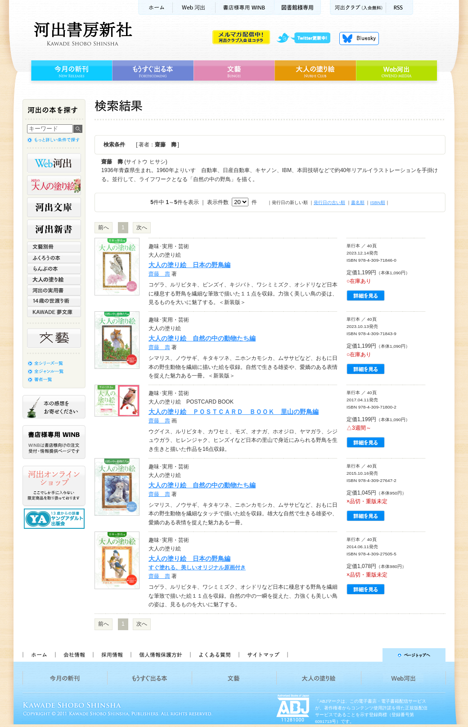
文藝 (234, 70)
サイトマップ (263, 655)
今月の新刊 (70, 70)
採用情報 (111, 655)
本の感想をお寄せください (54, 406)
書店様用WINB (245, 7)
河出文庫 (54, 207)
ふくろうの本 (54, 257)
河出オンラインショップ (54, 486)
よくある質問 (214, 655)
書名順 (357, 202)
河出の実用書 (54, 290)
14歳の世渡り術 (54, 300)
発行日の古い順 (329, 202)
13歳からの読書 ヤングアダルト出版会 (55, 519)
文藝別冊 (54, 246)
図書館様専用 (297, 7)
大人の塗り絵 (315, 70)
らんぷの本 (54, 268)
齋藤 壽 (159, 274)
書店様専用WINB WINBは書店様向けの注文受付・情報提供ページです (54, 442)
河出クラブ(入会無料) (358, 7)
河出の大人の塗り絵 (54, 185)
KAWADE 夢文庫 (54, 311)
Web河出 (194, 7)
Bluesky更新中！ (359, 38)
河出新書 (54, 229)
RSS (399, 7)
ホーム (155, 7)
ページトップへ (371, 655)
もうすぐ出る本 (153, 70)
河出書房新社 (82, 34)
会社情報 (74, 655)
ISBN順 (377, 202)
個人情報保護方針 (160, 655)
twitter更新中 (306, 38)
